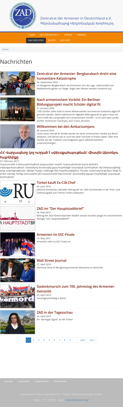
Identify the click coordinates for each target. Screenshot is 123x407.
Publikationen (42, 381)
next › (83, 340)
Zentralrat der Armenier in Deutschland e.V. (76, 18)
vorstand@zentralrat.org (77, 400)
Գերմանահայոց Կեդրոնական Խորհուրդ (77, 23)
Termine (81, 34)
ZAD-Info (65, 40)
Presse (68, 34)
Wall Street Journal (51, 260)
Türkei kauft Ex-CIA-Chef (56, 182)
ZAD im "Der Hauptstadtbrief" (60, 208)
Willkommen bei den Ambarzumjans (65, 126)
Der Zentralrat (50, 34)
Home (31, 34)
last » (92, 340)
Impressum (24, 381)
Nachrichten (36, 40)
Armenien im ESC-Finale (55, 234)
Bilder (52, 40)
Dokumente (60, 381)
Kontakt (9, 381)
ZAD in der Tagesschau (55, 312)
